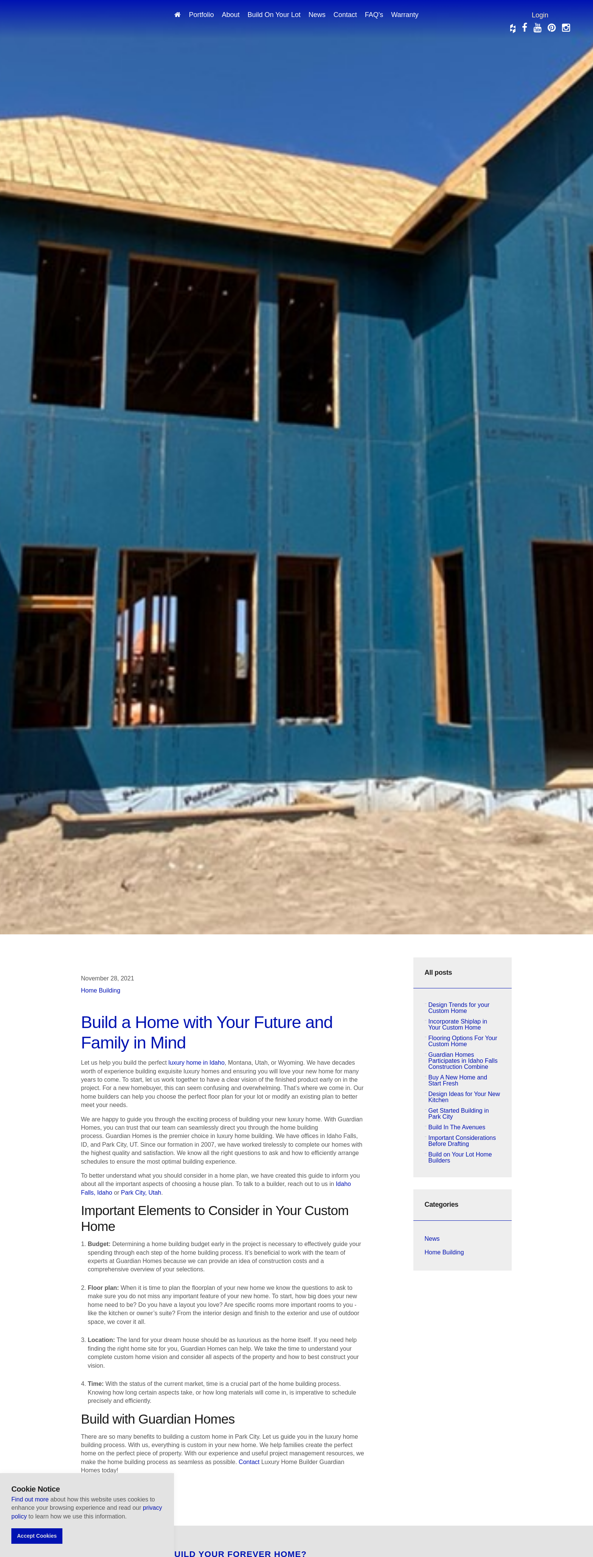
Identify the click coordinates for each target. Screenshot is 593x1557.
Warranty (404, 14)
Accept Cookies (37, 1536)
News (317, 14)
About (230, 14)
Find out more (30, 1499)
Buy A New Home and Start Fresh (457, 1080)
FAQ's (374, 14)
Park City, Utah (141, 1192)
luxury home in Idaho (196, 1062)
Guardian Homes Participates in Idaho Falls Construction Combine (463, 1060)
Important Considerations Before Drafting (462, 1141)
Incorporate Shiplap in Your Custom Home (457, 1024)
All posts (438, 972)
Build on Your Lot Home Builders (460, 1157)
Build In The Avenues (457, 1127)
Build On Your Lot (274, 14)
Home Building (100, 990)
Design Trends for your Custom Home (459, 1008)
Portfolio (201, 14)
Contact (345, 14)
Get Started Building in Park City (458, 1113)
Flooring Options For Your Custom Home (462, 1041)
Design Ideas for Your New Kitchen (464, 1097)
